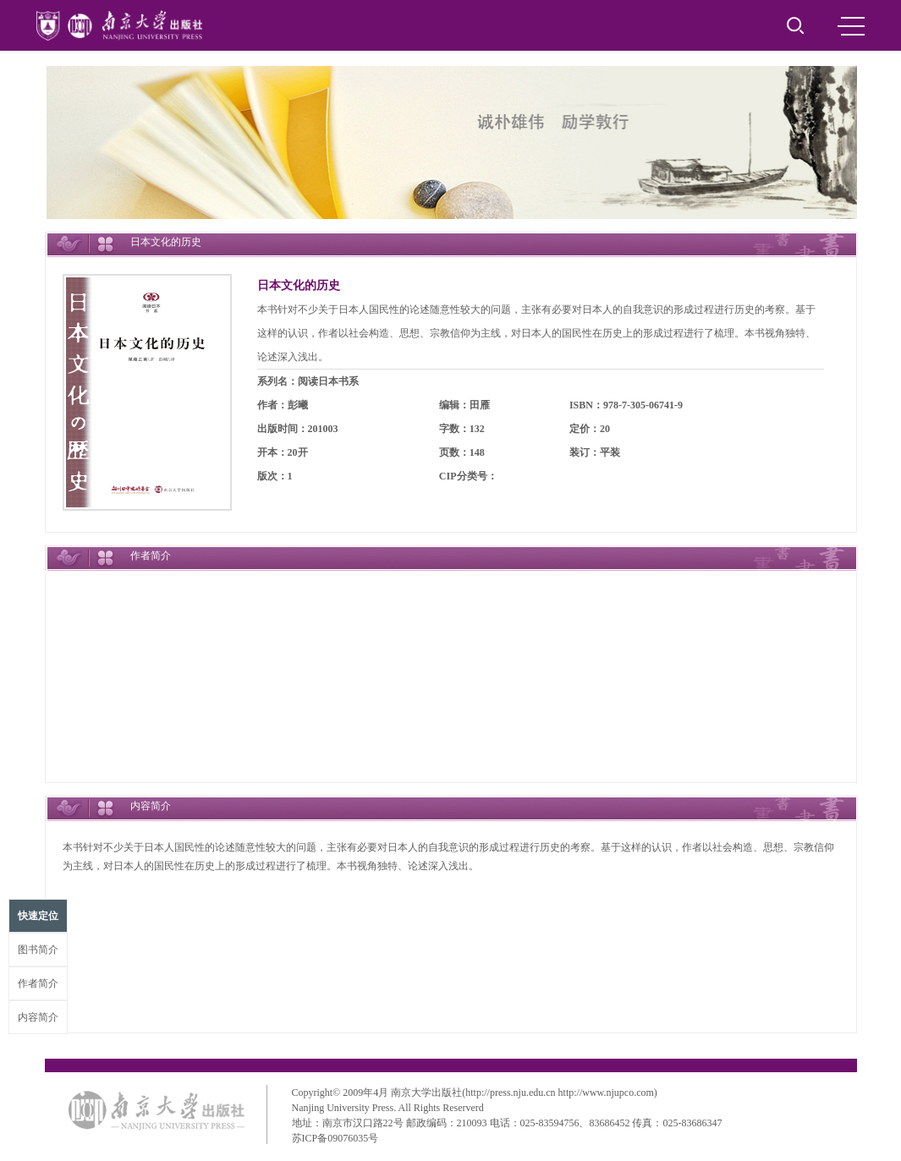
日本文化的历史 (298, 285)
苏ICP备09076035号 (335, 1138)
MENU (851, 26)
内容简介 (38, 1017)
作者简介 (38, 983)
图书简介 (38, 950)
